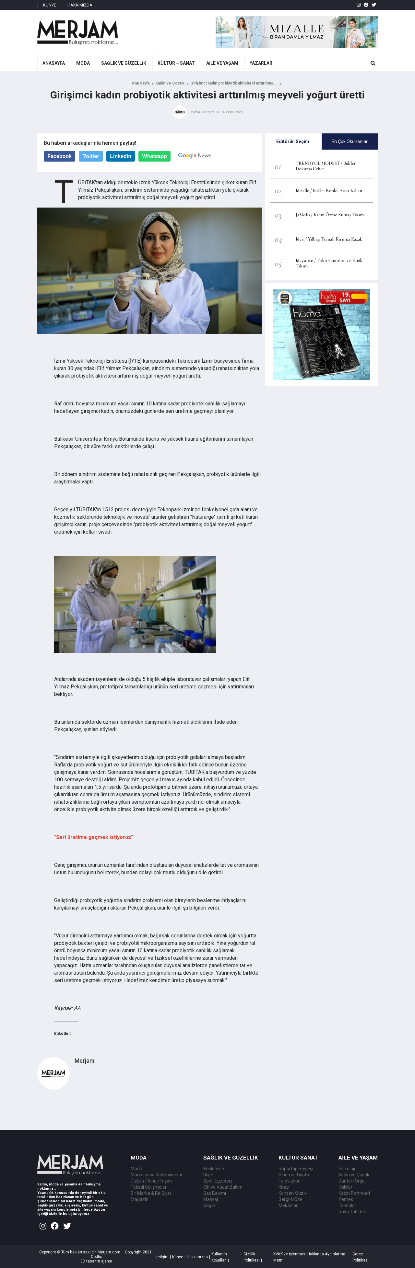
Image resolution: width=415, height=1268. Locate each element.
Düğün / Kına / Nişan (151, 1180)
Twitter (90, 156)
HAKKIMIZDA (79, 5)
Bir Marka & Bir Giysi (151, 1193)
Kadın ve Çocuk (169, 83)
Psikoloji (346, 1168)
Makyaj (210, 1199)
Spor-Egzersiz (217, 1180)
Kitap (284, 1187)
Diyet (208, 1174)
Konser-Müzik (293, 1193)
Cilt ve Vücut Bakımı (223, 1187)
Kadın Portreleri (354, 1193)
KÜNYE (49, 5)
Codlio (96, 1256)
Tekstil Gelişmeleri (149, 1187)
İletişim (162, 1257)
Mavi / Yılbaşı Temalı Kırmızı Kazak (329, 239)
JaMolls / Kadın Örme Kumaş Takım (330, 215)
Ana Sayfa (140, 83)
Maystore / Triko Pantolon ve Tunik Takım (329, 263)
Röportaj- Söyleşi (296, 1168)
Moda (136, 1168)
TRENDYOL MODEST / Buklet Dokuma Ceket (325, 166)
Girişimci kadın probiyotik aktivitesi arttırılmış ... (234, 83)
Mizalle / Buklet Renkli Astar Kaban (329, 190)
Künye (177, 1257)
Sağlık (209, 1205)
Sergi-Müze (290, 1199)
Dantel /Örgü (351, 1180)
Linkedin (120, 156)
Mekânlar (288, 1205)
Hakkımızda (197, 1257)
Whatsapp (154, 156)
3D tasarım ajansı (96, 1261)
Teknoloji (347, 1205)
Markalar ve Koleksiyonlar (157, 1174)
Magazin (139, 1199)
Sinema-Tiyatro (295, 1174)
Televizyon (290, 1180)
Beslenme (213, 1168)
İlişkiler (345, 1187)
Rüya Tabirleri (352, 1211)
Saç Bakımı (214, 1193)
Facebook (59, 156)
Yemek (345, 1199)
